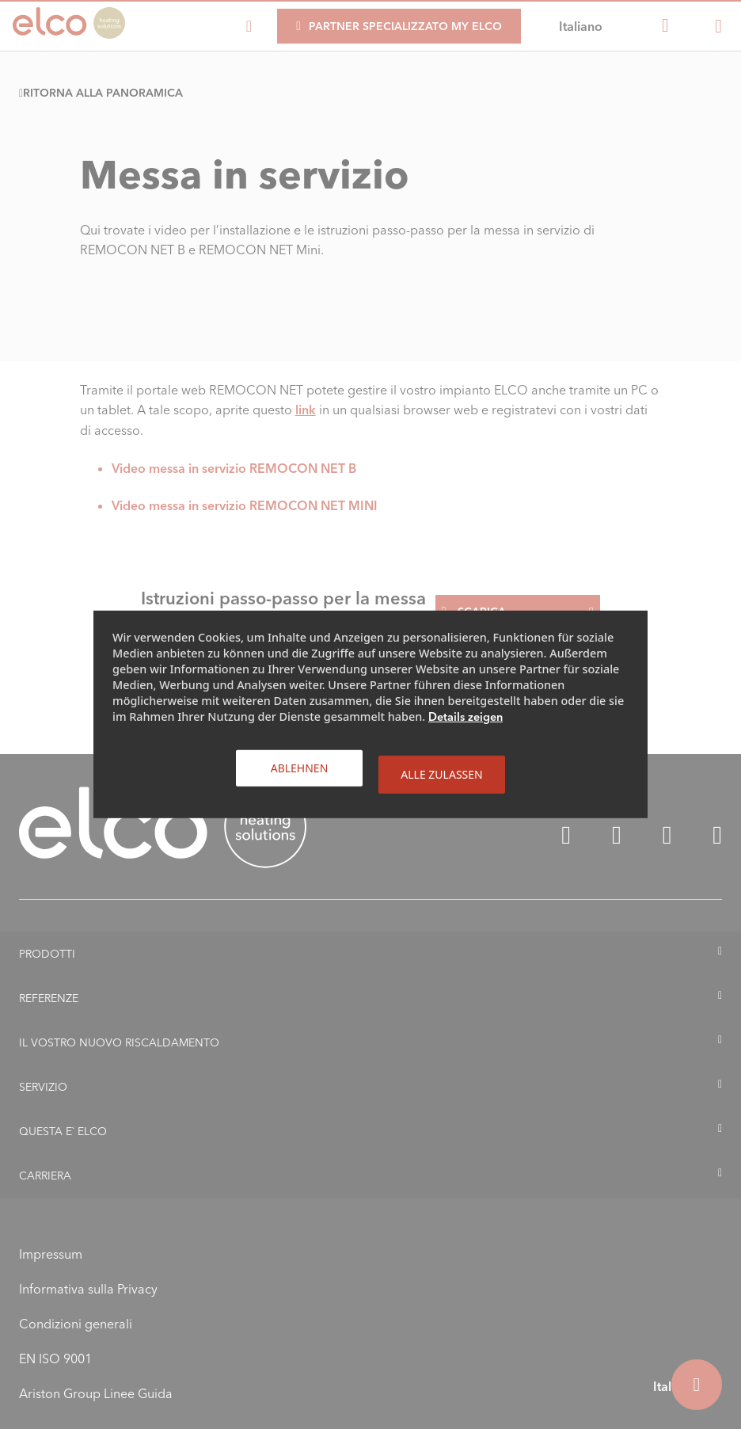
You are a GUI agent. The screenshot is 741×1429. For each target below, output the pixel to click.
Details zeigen (465, 717)
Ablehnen (300, 767)
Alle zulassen (441, 774)
